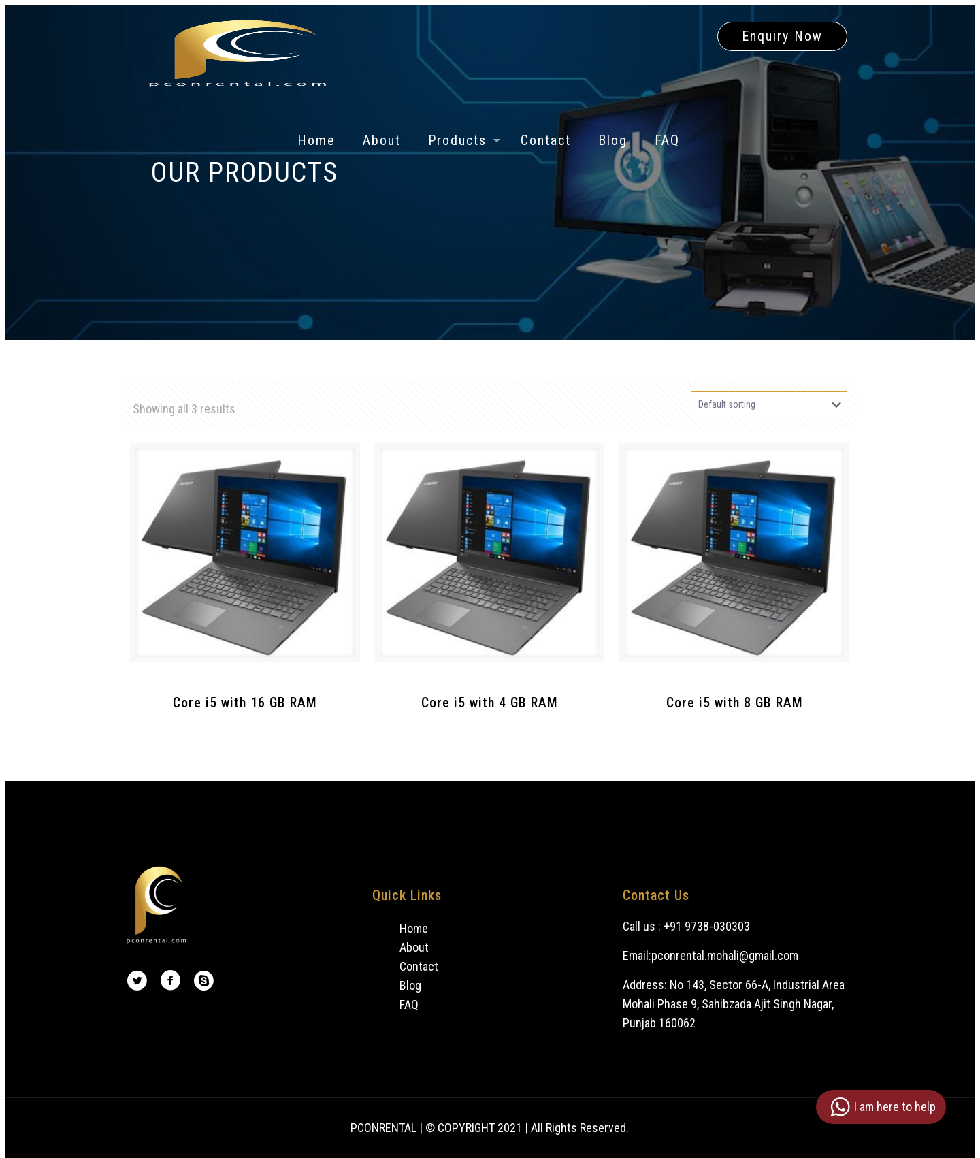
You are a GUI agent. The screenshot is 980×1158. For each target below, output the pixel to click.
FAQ (409, 1004)
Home (413, 928)
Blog (410, 985)
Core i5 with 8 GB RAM (734, 702)
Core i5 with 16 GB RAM (245, 702)
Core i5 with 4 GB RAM (489, 702)
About (414, 947)
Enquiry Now (782, 36)
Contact (418, 966)
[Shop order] (769, 404)
